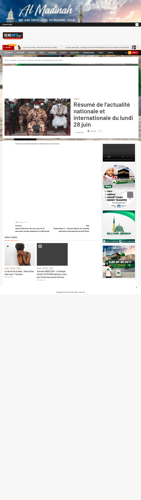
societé (18, 268)
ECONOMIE (52, 52)
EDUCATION (75, 52)
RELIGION (32, 52)
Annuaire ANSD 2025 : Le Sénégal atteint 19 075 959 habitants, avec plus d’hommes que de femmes (94, 47)
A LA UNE (7, 268)
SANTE (41, 52)
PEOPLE (110, 52)
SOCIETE (63, 52)
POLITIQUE (20, 52)
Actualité (76, 98)
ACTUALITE (8, 52)
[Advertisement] (70, 83)
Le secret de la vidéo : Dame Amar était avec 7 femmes (37, 47)
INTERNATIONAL (88, 52)
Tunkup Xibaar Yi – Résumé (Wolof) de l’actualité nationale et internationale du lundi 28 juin (70, 228)
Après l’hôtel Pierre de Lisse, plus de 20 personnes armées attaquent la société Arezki (33, 228)
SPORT (101, 52)
